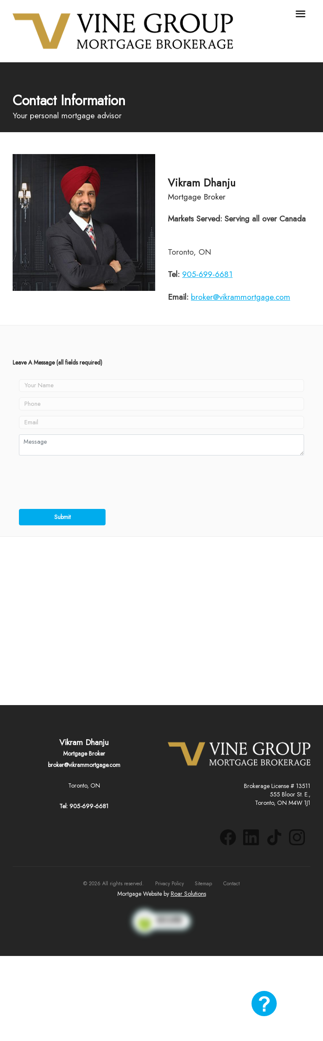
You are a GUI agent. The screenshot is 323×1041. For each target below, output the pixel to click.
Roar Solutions (188, 893)
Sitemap (203, 883)
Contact (231, 883)
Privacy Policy (169, 883)
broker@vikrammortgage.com (240, 297)
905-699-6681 (207, 274)
